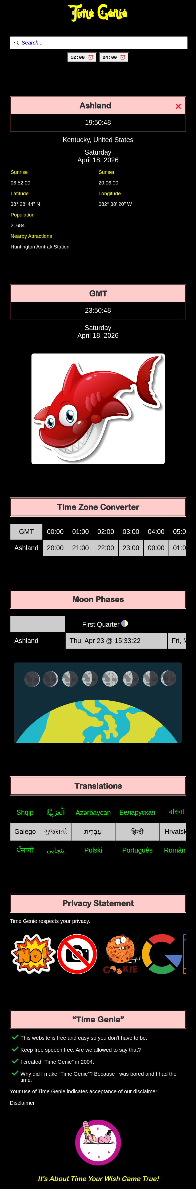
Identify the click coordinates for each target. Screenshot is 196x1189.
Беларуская (137, 812)
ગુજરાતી (55, 831)
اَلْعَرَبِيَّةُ (55, 812)
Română (176, 850)
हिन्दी (137, 831)
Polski (93, 850)
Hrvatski (177, 831)
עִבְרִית (93, 831)
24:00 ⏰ (114, 57)
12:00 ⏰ (82, 57)
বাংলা (176, 812)
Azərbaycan (93, 812)
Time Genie (98, 13)
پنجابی (56, 850)
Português (137, 850)
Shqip (25, 812)
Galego (25, 831)
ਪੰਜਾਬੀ (25, 850)
